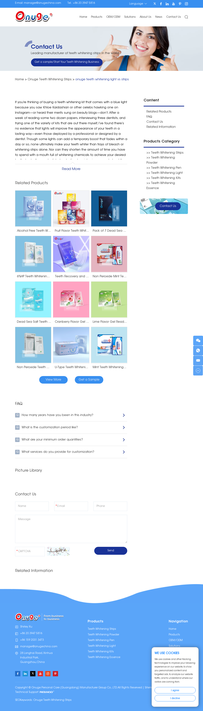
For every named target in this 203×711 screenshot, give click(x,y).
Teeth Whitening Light (102, 646)
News (158, 17)
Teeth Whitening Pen (101, 640)
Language (138, 4)
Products (96, 17)
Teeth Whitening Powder (103, 635)
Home (83, 17)
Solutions (130, 17)
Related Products (159, 111)
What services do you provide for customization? (70, 452)
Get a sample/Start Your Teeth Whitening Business (66, 62)
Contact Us (173, 17)
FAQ (149, 116)
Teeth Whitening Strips (102, 629)
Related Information (161, 126)
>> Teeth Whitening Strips (165, 151)
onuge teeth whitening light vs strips (102, 79)
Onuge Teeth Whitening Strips (50, 79)
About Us (145, 17)
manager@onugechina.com (42, 3)
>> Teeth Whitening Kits (163, 176)
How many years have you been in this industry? (70, 415)
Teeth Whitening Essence (104, 657)
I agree (175, 690)
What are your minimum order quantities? (70, 439)
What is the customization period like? (70, 427)
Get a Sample (89, 379)
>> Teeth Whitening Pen (163, 166)
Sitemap (150, 687)
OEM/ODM (113, 17)
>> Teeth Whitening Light (164, 171)
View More (53, 379)
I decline (175, 698)
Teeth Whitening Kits (101, 651)
